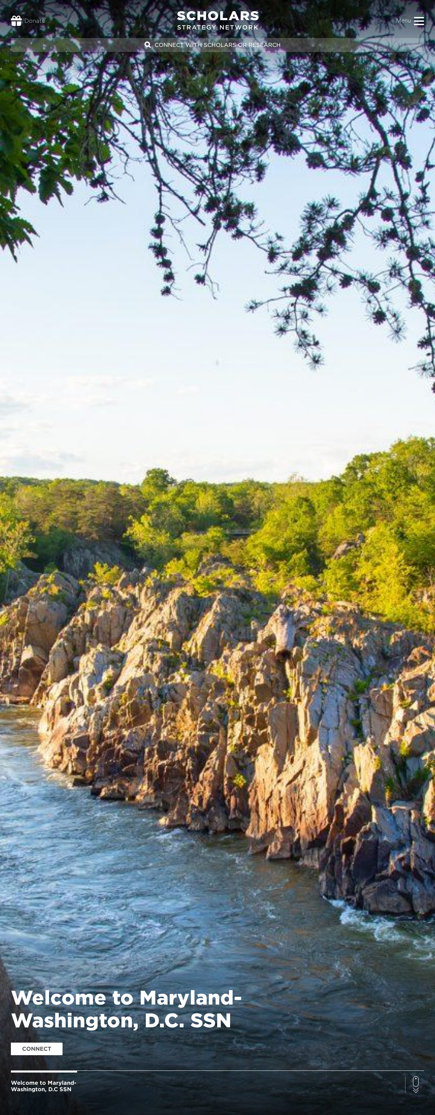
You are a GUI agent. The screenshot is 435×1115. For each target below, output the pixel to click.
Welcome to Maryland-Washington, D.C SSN (43, 1086)
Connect (36, 1049)
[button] (419, 21)
